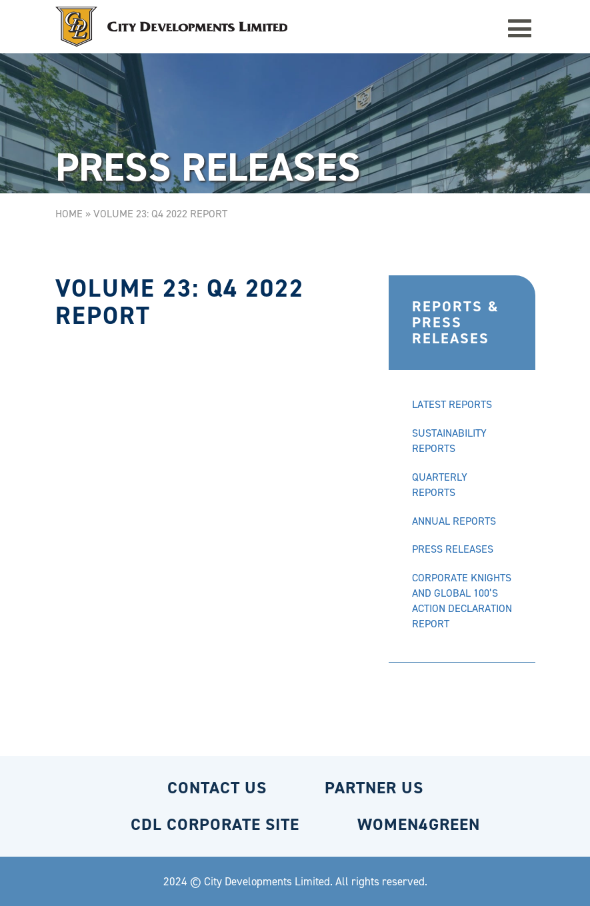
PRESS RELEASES (452, 549)
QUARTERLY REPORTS (439, 484)
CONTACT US (217, 788)
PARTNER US (374, 788)
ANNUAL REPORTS (454, 521)
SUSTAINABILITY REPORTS (449, 440)
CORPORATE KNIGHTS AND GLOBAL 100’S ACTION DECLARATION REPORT (462, 601)
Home (69, 214)
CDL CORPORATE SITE (215, 824)
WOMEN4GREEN (418, 824)
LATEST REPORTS (452, 404)
